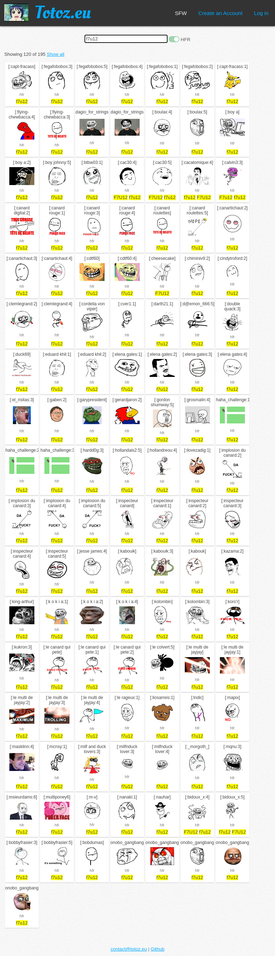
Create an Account (220, 13)
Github (157, 949)
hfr (22, 94)
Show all (55, 54)
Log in (261, 13)
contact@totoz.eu (129, 949)
